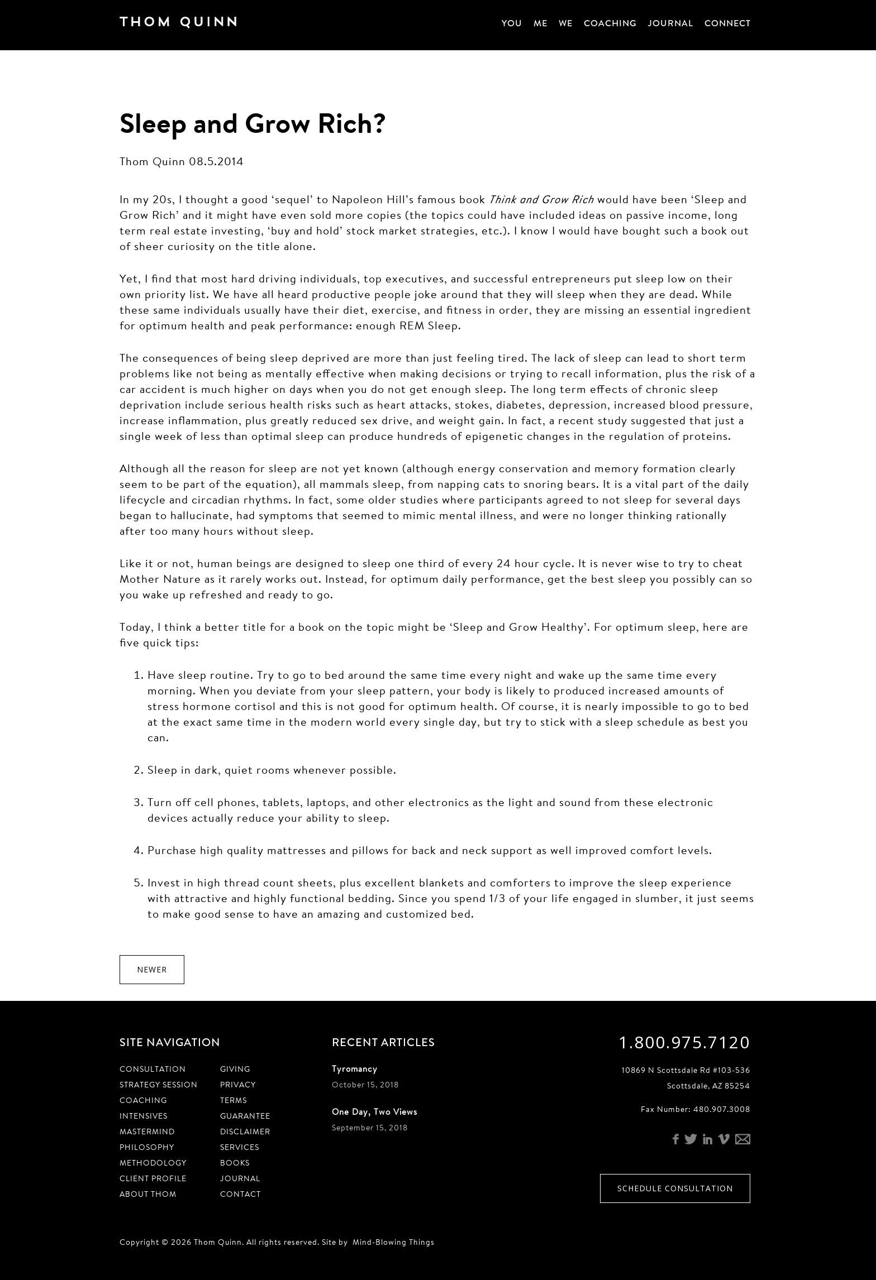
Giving (235, 1069)
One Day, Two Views (374, 1112)
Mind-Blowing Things (394, 1242)
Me (541, 23)
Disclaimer (245, 1131)
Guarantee (245, 1115)
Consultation (153, 1069)
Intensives (144, 1115)
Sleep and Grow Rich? (253, 122)
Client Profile (153, 1178)
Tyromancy (355, 1069)
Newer (152, 969)
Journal (670, 23)
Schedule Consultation (675, 1188)
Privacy (238, 1084)
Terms (233, 1100)
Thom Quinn (195, 24)
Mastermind (147, 1131)
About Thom (148, 1194)
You (512, 23)
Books (235, 1162)
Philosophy (147, 1147)
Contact (240, 1194)
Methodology (153, 1162)
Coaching (610, 23)
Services (239, 1147)
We (566, 23)
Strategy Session (159, 1084)
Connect (727, 23)
